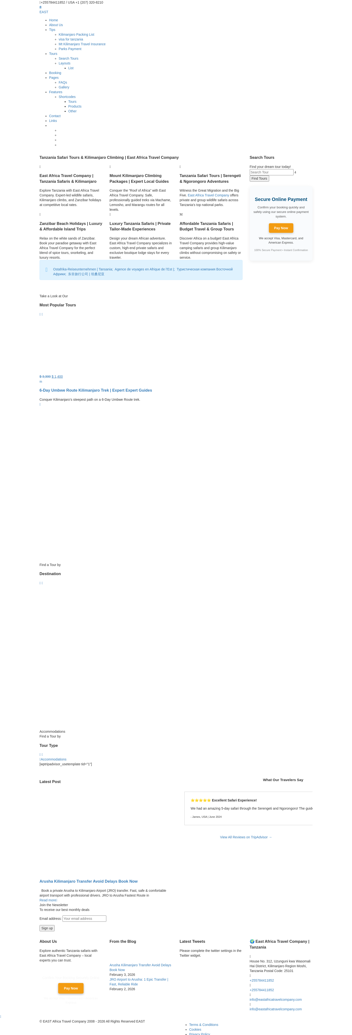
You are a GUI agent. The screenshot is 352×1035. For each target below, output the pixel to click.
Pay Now (281, 228)
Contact (55, 116)
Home (53, 20)
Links (53, 121)
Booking (55, 73)
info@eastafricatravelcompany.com (276, 999)
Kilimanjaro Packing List (76, 34)
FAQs (63, 82)
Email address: (73, 919)
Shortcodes (67, 97)
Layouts (64, 63)
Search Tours (68, 58)
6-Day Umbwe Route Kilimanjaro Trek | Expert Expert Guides (96, 390)
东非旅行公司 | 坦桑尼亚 (86, 274)
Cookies (195, 1029)
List (71, 68)
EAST (44, 12)
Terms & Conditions (203, 1024)
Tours (53, 54)
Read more (48, 900)
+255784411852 (262, 980)
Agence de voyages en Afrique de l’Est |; (146, 269)
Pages (54, 78)
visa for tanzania (71, 39)
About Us (56, 25)
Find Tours (259, 178)
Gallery (64, 87)
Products (74, 106)
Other (72, 111)
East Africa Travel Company (208, 195)
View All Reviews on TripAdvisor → (246, 837)
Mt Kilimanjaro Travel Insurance (82, 44)
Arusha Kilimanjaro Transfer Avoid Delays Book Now (89, 881)
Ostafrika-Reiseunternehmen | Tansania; (84, 269)
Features (55, 92)
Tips (52, 30)
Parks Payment (70, 49)
